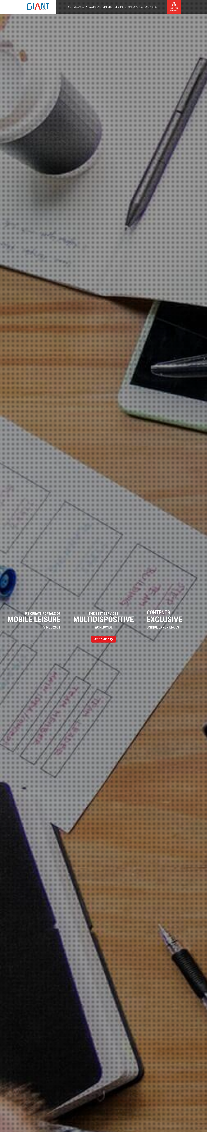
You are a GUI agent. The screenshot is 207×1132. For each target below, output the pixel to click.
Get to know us (76, 6)
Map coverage (135, 6)
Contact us (151, 6)
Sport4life (120, 6)
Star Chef (108, 6)
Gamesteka (94, 6)
